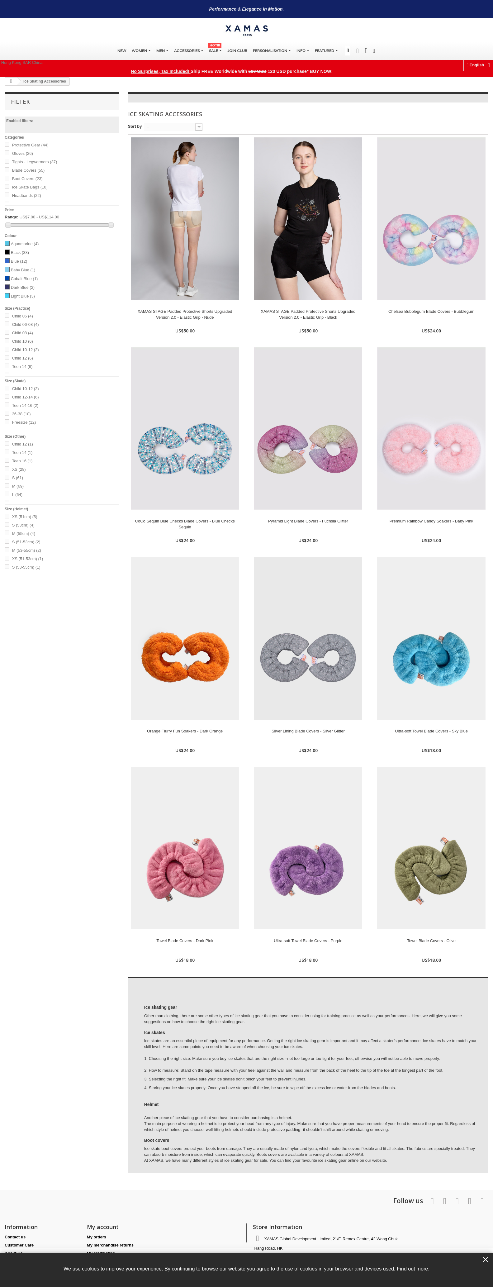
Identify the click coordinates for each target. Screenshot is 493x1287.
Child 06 (22, 316)
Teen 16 (22, 461)
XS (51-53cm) (27, 558)
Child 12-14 (25, 397)
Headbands (26, 195)
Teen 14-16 (25, 405)
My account (103, 1227)
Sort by (135, 126)
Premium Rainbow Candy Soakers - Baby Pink (431, 521)
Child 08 (22, 333)
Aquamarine (25, 243)
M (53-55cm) (26, 550)
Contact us (15, 1237)
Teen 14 (22, 366)
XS (19, 469)
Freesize (24, 422)
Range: (11, 217)
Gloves (22, 153)
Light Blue (23, 296)
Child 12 (22, 358)
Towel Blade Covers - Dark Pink (184, 940)
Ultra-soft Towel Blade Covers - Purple (308, 940)
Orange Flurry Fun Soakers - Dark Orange (185, 731)
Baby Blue (23, 270)
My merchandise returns (110, 1245)
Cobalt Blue (24, 278)
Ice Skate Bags (30, 187)
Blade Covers (28, 170)
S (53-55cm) (26, 567)
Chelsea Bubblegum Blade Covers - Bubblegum (431, 311)
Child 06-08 (25, 324)
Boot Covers (27, 178)
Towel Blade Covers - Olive (431, 940)
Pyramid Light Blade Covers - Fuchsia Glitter (308, 521)
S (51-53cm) (26, 542)
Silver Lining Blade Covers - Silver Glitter (308, 731)
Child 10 (22, 341)
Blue (19, 261)
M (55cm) (23, 533)
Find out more (412, 1268)
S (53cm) (23, 525)
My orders (96, 1237)
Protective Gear (30, 145)
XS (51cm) (24, 516)
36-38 (21, 414)
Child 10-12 (25, 349)
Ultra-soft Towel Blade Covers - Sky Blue (431, 731)
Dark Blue (23, 287)
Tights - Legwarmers (34, 162)
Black (20, 252)
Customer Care (19, 1245)
